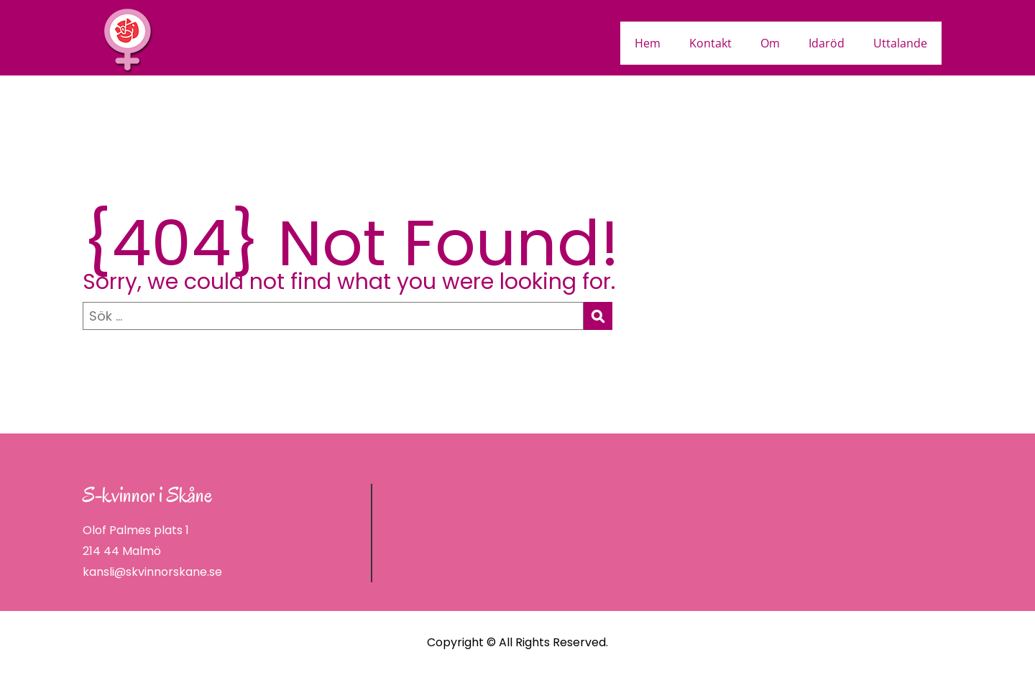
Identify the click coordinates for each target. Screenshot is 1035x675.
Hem (648, 43)
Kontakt (710, 43)
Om (770, 43)
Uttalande (900, 43)
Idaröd (827, 43)
